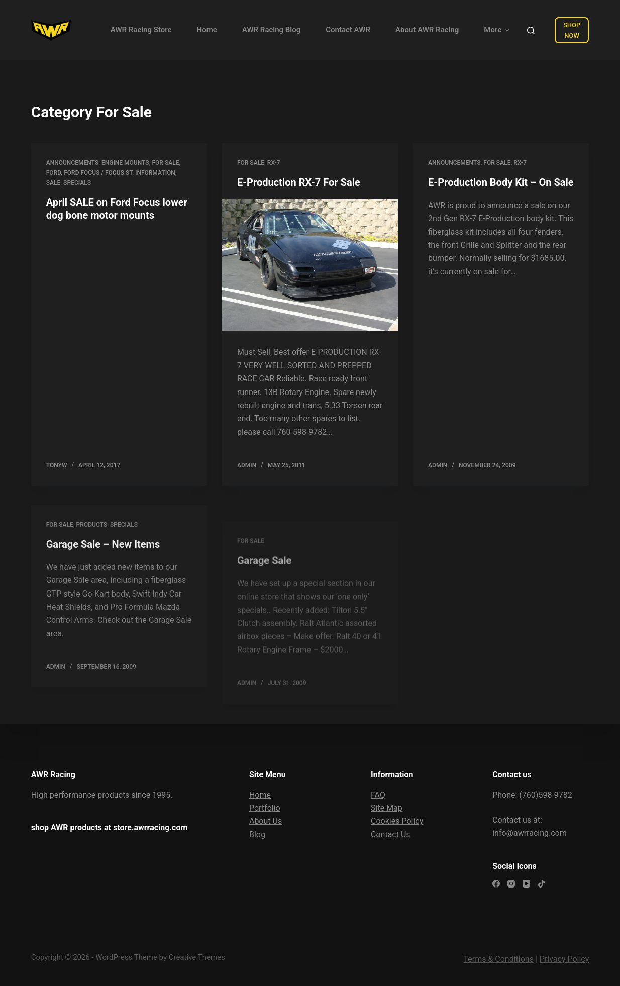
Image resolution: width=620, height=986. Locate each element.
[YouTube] (526, 884)
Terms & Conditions (498, 959)
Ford (53, 172)
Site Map (386, 808)
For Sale (165, 162)
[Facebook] (496, 884)
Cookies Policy (397, 821)
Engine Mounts (125, 162)
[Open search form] (531, 30)
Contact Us (390, 834)
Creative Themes (197, 957)
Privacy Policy (564, 959)
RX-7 (273, 162)
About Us (265, 821)
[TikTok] (541, 884)
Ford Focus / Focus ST (98, 172)
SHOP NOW (571, 30)
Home (260, 795)
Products (92, 532)
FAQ (378, 795)
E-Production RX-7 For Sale (298, 182)
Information (155, 172)
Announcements (72, 162)
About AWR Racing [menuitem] (427, 29)
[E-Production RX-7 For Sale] (310, 265)
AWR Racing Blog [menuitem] (271, 29)
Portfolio (264, 808)
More (498, 30)
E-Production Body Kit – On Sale (501, 182)
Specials (77, 182)
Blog (257, 834)
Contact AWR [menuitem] (348, 29)
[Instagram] (511, 884)
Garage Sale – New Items (103, 552)
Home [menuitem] (207, 29)
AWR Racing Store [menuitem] (141, 29)
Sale (53, 182)
